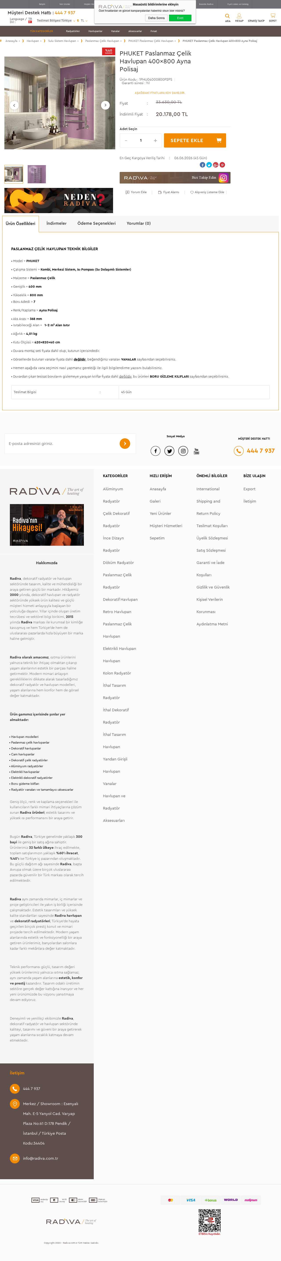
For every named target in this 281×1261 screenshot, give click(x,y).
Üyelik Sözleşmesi (212, 538)
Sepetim (157, 538)
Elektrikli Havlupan (119, 649)
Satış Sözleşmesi (211, 550)
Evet (180, 18)
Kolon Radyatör (117, 673)
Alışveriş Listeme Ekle (209, 192)
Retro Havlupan (117, 612)
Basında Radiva (206, 4)
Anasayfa (158, 489)
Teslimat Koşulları (212, 526)
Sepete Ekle (187, 140)
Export (249, 489)
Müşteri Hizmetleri (92, 4)
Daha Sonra (156, 18)
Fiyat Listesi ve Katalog (238, 4)
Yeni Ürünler (64, 4)
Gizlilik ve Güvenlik (213, 587)
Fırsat (154, 31)
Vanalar (115, 31)
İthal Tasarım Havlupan (114, 741)
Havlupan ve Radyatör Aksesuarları (114, 808)
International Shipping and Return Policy (208, 501)
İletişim (42, 4)
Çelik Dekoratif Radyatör (116, 520)
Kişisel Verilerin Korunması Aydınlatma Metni (212, 612)
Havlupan (111, 661)
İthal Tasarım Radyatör (114, 691)
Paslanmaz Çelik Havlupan (117, 630)
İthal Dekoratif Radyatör (115, 716)
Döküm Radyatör (118, 563)
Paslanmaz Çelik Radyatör (117, 581)
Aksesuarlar (135, 31)
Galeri (155, 501)
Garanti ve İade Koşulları (210, 569)
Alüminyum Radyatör (113, 495)
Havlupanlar (95, 31)
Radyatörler (73, 31)
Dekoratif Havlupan (120, 599)
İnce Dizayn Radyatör (113, 544)
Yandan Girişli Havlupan (115, 765)
